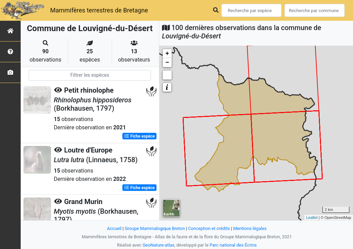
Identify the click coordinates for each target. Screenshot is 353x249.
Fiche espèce (139, 136)
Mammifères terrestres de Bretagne (99, 10)
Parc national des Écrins (233, 245)
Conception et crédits (209, 228)
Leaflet (311, 217)
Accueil (114, 228)
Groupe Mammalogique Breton (155, 228)
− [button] (167, 62)
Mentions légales (249, 228)
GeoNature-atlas (158, 245)
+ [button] (167, 53)
